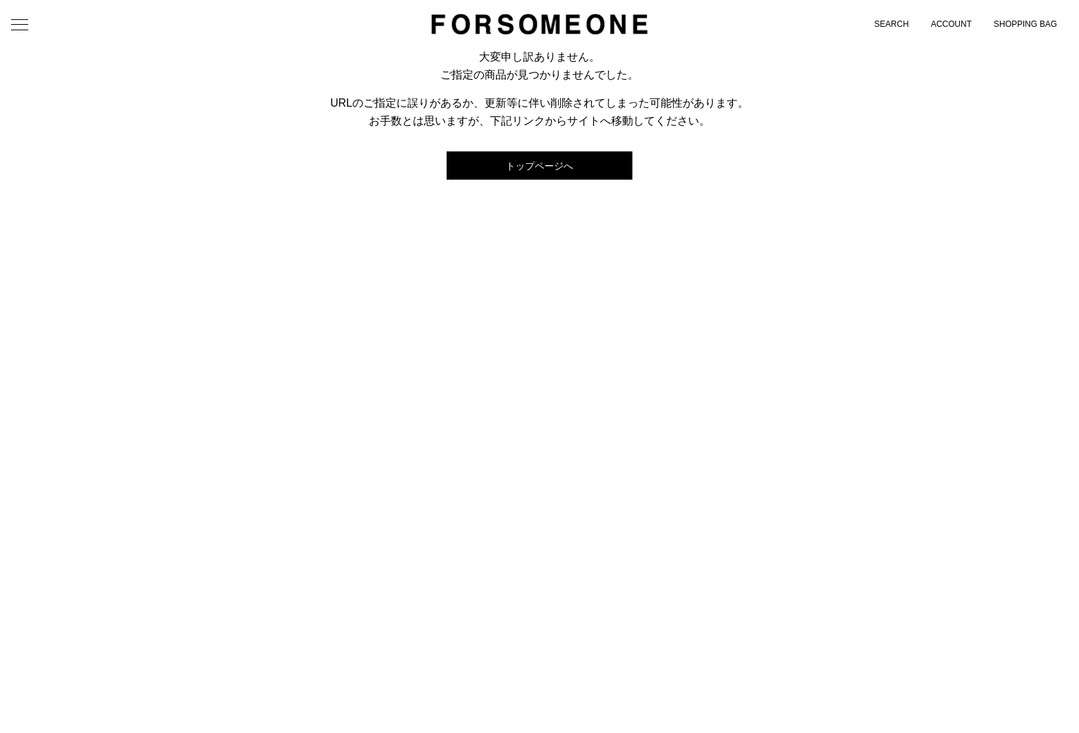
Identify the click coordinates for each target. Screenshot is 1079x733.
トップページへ (539, 165)
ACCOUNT (951, 24)
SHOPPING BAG (1025, 24)
